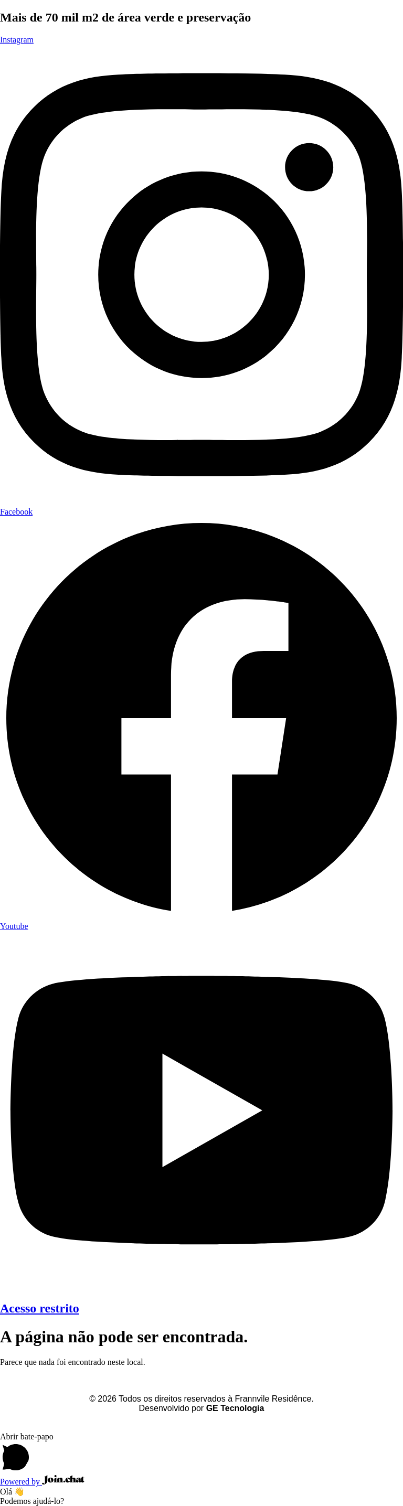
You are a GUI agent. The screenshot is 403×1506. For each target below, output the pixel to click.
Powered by (42, 1481)
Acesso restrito (39, 1308)
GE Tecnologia (235, 1408)
